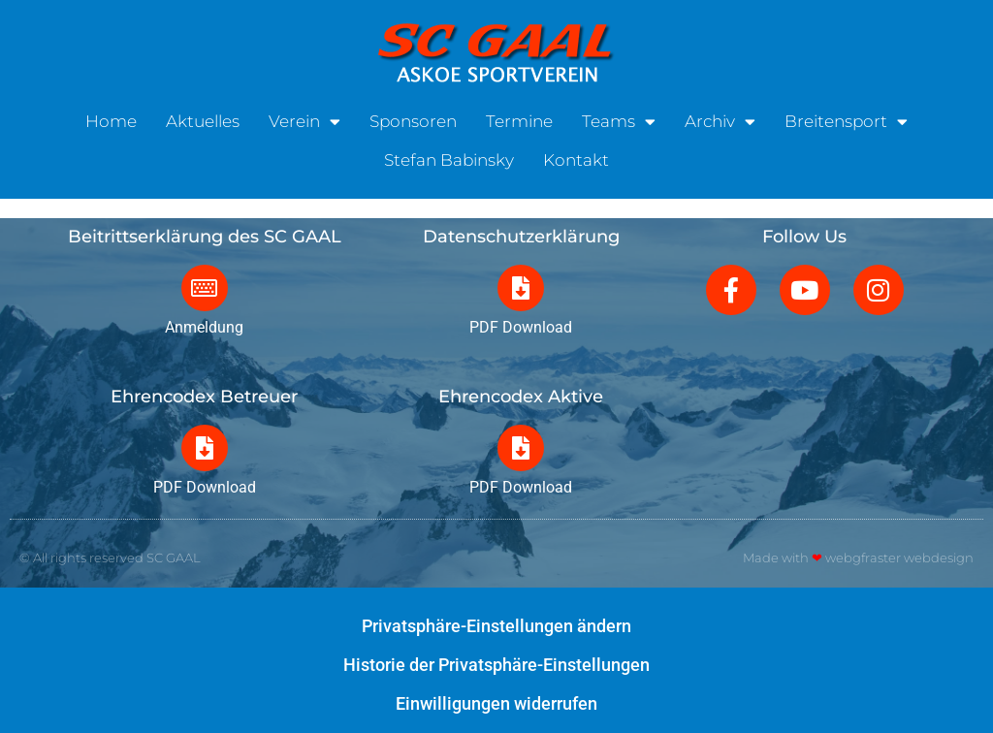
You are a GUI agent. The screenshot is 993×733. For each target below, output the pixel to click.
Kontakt (576, 156)
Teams (619, 118)
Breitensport (846, 118)
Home (111, 117)
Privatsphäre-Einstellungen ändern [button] (496, 626)
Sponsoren (413, 117)
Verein (304, 118)
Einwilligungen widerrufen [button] (496, 703)
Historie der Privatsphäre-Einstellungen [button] (496, 664)
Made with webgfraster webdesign (858, 557)
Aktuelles (203, 117)
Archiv (720, 118)
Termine (519, 117)
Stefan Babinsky (449, 156)
